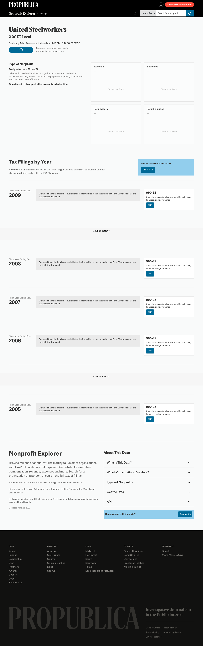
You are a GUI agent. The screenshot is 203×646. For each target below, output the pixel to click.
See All (51, 570)
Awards (13, 570)
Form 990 (14, 169)
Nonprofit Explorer (22, 13)
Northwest (91, 555)
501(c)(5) (33, 69)
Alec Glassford (38, 482)
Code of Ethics (153, 627)
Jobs (11, 578)
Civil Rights (53, 555)
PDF (150, 205)
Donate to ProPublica (179, 4)
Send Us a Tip (131, 555)
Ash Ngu (52, 482)
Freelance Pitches (134, 563)
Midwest (90, 551)
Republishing (170, 627)
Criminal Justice (56, 563)
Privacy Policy (152, 632)
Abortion (52, 551)
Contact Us (148, 169)
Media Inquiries (132, 566)
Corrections (130, 559)
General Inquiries (133, 551)
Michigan (43, 13)
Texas (88, 566)
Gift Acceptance (154, 637)
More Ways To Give (172, 555)
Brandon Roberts (72, 482)
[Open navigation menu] (161, 4)
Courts (51, 559)
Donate (166, 551)
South (88, 559)
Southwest (91, 563)
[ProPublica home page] (74, 618)
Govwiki (27, 502)
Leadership (15, 559)
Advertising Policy (172, 632)
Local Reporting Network (99, 570)
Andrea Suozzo (20, 482)
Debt (50, 566)
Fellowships (15, 582)
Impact (13, 555)
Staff (11, 563)
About (12, 551)
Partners (14, 566)
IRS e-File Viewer (41, 499)
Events (13, 574)
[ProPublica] (24, 4)
